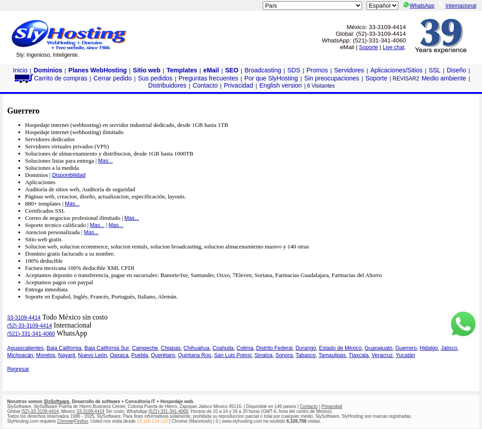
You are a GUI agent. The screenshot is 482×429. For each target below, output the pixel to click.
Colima (245, 348)
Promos (317, 70)
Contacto (205, 85)
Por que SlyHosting (271, 78)
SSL (434, 70)
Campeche (145, 348)
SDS (293, 70)
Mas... (105, 161)
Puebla (139, 355)
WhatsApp (418, 6)
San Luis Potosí (233, 355)
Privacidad (238, 85)
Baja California (64, 348)
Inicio (20, 70)
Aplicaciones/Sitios (396, 70)
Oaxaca (119, 355)
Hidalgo (429, 348)
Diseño (456, 70)
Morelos (45, 355)
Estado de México (340, 348)
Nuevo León (92, 355)
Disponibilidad (68, 175)
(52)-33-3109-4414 (29, 326)
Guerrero (406, 348)
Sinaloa (264, 355)
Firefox (81, 421)
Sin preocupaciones (331, 78)
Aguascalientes (25, 348)
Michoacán (20, 355)
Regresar (18, 369)
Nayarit (66, 355)
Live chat (393, 47)
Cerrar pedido (113, 78)
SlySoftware (56, 401)
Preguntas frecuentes (208, 78)
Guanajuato (378, 348)
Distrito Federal (274, 348)
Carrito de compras (50, 78)
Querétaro (163, 355)
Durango (305, 348)
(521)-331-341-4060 (31, 334)
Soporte (368, 47)
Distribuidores (167, 85)
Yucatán (405, 355)
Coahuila (223, 348)
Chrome (65, 421)
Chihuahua (196, 348)
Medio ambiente (444, 78)
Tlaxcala (359, 355)
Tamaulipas (332, 355)
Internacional (458, 6)
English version (280, 85)
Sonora (284, 355)
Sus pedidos (155, 78)
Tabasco (306, 355)
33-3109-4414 (24, 318)
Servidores (349, 70)
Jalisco (449, 348)
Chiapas (171, 348)
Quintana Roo (194, 355)
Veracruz (381, 355)
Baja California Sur (106, 348)
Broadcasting (263, 70)
